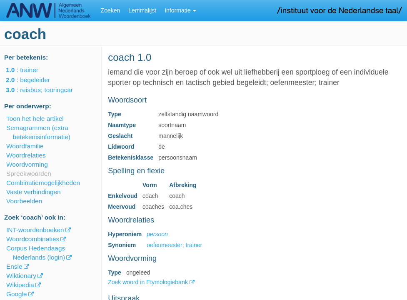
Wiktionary (21, 275)
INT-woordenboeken (35, 229)
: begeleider (33, 79)
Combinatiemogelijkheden (43, 182)
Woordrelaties (26, 155)
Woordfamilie (25, 146)
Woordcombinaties (32, 238)
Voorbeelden (24, 201)
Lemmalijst (142, 10)
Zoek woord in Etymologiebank (148, 282)
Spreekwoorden (28, 173)
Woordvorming (27, 164)
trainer (194, 245)
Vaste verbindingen (33, 191)
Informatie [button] (180, 10)
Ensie (14, 266)
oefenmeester (164, 245)
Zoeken (110, 10)
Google (16, 294)
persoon (157, 234)
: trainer (27, 69)
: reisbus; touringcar (45, 89)
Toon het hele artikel (35, 118)
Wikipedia (20, 284)
